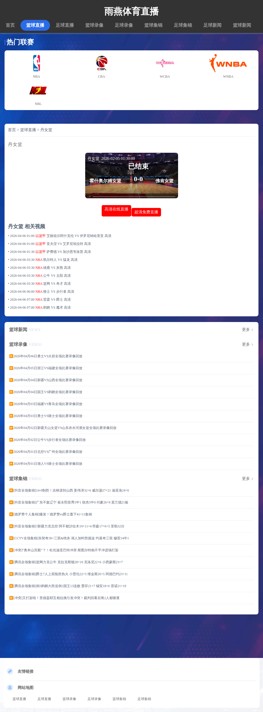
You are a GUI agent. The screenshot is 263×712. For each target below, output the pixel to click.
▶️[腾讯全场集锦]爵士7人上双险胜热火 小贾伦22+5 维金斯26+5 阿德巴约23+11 (68, 574)
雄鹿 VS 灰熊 (53, 268)
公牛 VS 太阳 (53, 276)
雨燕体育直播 (131, 11)
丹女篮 (46, 130)
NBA (39, 260)
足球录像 (124, 25)
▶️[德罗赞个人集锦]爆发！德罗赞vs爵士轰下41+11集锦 (50, 514)
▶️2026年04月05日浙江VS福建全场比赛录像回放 (45, 368)
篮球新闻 (242, 25)
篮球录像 (94, 25)
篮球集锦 (153, 25)
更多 (246, 330)
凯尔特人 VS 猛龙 (56, 260)
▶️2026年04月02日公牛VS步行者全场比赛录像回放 (47, 440)
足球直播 (65, 25)
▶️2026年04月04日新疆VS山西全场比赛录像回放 (45, 380)
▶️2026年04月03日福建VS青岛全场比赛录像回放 (45, 404)
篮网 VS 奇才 (53, 284)
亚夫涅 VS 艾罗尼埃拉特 (65, 244)
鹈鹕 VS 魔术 (53, 307)
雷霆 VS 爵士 (53, 300)
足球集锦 (183, 25)
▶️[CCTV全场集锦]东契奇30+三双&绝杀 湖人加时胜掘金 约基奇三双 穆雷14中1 (69, 538)
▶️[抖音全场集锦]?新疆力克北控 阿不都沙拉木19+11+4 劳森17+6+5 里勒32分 (66, 526)
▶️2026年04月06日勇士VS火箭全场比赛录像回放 (45, 356)
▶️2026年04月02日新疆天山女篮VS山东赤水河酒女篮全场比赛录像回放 (62, 428)
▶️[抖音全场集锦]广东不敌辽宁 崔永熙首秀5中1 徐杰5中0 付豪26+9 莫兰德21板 (68, 502)
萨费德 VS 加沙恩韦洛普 (65, 252)
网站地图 (26, 688)
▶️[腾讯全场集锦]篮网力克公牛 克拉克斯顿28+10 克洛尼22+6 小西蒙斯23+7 (66, 562)
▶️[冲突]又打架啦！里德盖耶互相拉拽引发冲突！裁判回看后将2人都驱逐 (64, 598)
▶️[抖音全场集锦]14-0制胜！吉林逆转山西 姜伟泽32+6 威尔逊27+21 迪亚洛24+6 (69, 490)
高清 (108, 236)
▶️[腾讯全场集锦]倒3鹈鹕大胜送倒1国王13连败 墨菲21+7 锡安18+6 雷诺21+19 (67, 586)
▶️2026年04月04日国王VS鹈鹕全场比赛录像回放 (45, 392)
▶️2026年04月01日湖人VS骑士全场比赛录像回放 (45, 464)
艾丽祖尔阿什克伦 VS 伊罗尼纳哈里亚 (76, 236)
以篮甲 (41, 236)
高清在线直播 (116, 209)
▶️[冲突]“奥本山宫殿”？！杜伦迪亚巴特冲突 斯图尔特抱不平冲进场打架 (63, 550)
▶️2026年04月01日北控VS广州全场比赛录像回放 (45, 452)
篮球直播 (35, 25)
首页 (10, 25)
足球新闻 (212, 25)
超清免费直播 (146, 212)
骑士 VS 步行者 (55, 292)
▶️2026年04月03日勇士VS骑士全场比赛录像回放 (45, 416)
